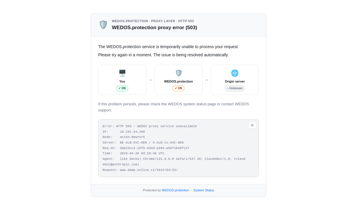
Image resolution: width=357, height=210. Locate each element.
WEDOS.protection (175, 190)
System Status (203, 190)
